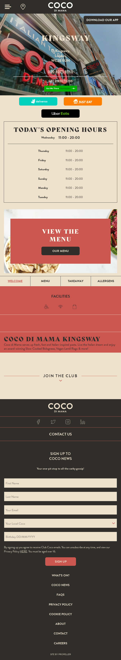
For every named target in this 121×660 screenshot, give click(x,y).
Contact (60, 634)
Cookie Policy (60, 614)
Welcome (15, 281)
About (60, 624)
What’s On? (60, 576)
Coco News (60, 585)
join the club (60, 375)
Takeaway (75, 281)
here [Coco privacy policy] (23, 551)
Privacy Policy (60, 605)
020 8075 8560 (60, 72)
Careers (60, 643)
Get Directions (61, 81)
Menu (45, 281)
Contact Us (60, 434)
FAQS (60, 595)
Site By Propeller (60, 654)
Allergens (106, 281)
